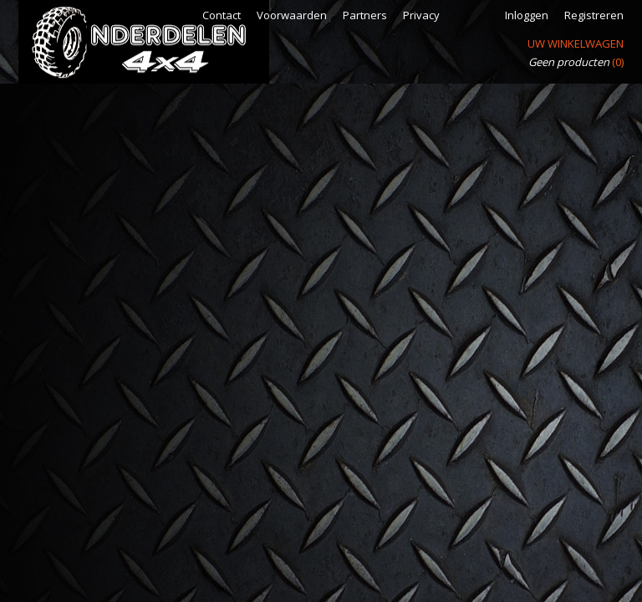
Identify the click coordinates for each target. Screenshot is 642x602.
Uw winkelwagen (575, 43)
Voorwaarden (292, 15)
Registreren (594, 15)
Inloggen (526, 15)
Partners (365, 15)
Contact (221, 15)
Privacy (421, 15)
